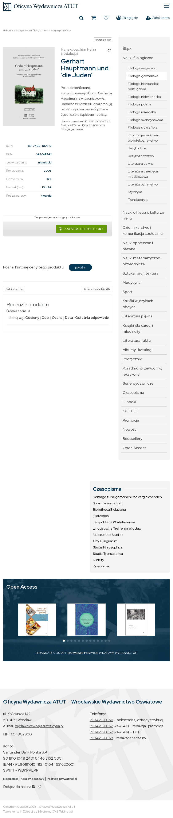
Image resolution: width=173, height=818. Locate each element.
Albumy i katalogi (137, 349)
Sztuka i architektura (140, 273)
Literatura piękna (138, 316)
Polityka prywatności (62, 779)
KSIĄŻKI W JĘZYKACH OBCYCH (86, 125)
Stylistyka (135, 192)
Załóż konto (158, 18)
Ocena (57, 318)
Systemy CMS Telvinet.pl (56, 811)
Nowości (130, 429)
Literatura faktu (137, 340)
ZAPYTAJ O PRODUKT (81, 228)
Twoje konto (11, 811)
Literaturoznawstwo (72, 121)
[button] (64, 641)
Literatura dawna (141, 163)
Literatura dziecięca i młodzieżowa (143, 174)
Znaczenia (101, 566)
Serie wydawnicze (138, 383)
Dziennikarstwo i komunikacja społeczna (143, 230)
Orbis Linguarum (105, 541)
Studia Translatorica (108, 553)
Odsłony (32, 318)
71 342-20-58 (101, 737)
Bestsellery (132, 438)
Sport (128, 291)
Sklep (19, 30)
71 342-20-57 (101, 725)
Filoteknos (101, 516)
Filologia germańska (59, 30)
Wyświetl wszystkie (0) (97, 289)
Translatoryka (138, 199)
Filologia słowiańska (142, 127)
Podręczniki (132, 358)
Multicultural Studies (108, 535)
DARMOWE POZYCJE (83, 653)
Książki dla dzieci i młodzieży (138, 328)
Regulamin (10, 779)
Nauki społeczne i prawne (138, 245)
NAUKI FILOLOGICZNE (97, 121)
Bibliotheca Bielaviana (109, 509)
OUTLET (131, 411)
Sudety (98, 560)
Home (9, 30)
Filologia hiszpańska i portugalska (143, 86)
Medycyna (132, 282)
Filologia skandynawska (145, 120)
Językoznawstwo (141, 156)
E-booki (129, 401)
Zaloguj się (127, 18)
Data (69, 318)
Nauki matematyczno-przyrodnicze (142, 260)
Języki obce (137, 148)
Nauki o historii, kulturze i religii (143, 215)
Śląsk (64, 125)
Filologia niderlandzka (144, 97)
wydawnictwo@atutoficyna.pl (39, 725)
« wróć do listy (103, 39)
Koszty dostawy (32, 779)
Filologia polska (139, 104)
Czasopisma (133, 392)
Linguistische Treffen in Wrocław (117, 528)
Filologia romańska (142, 112)
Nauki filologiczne (35, 30)
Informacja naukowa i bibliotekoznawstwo (143, 138)
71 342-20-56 (101, 719)
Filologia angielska (142, 68)
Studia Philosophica (107, 547)
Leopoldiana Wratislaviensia (114, 522)
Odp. (46, 318)
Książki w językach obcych (138, 303)
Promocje (131, 420)
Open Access (134, 447)
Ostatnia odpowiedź (92, 318)
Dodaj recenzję (14, 289)
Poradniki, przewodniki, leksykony (142, 371)
